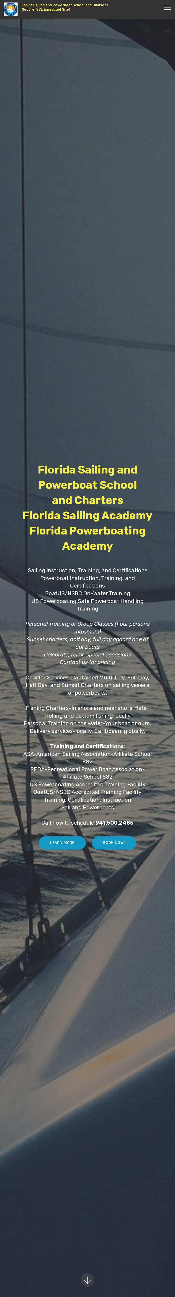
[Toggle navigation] (167, 7)
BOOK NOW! (114, 848)
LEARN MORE (62, 848)
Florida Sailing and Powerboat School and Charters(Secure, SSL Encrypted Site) (64, 7)
